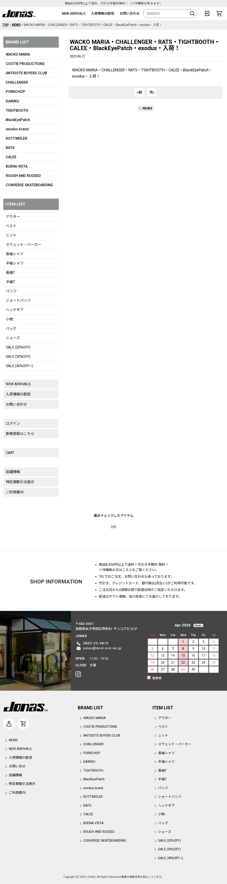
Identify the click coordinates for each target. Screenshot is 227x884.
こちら (127, 570)
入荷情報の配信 (102, 14)
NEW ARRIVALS (73, 14)
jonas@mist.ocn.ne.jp (102, 648)
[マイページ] (8, 723)
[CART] (219, 13)
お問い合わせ (130, 14)
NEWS (145, 108)
